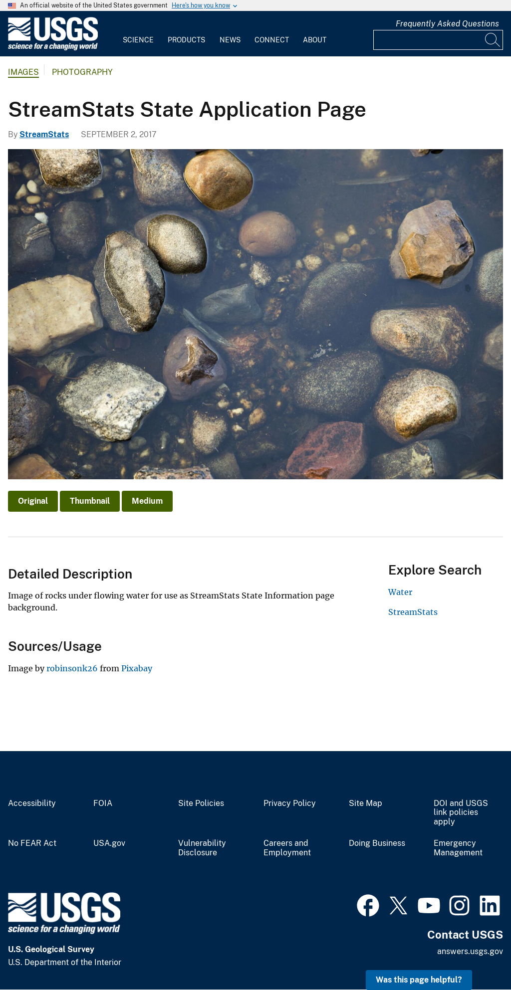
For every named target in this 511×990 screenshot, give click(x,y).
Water (400, 592)
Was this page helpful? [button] (419, 980)
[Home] (53, 48)
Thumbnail (90, 501)
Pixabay (136, 668)
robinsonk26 (72, 668)
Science (138, 40)
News (230, 40)
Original (33, 501)
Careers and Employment (287, 848)
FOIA (102, 803)
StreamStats (44, 134)
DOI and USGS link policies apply (461, 813)
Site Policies (201, 803)
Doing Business (377, 843)
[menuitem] (138, 34)
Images (23, 72)
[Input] (438, 40)
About (314, 40)
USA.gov (109, 843)
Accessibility (32, 803)
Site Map (365, 803)
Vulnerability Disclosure (202, 848)
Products (186, 40)
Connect (272, 40)
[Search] (493, 40)
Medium (147, 501)
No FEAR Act (32, 843)
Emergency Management (458, 848)
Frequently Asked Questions (447, 23)
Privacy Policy (289, 803)
